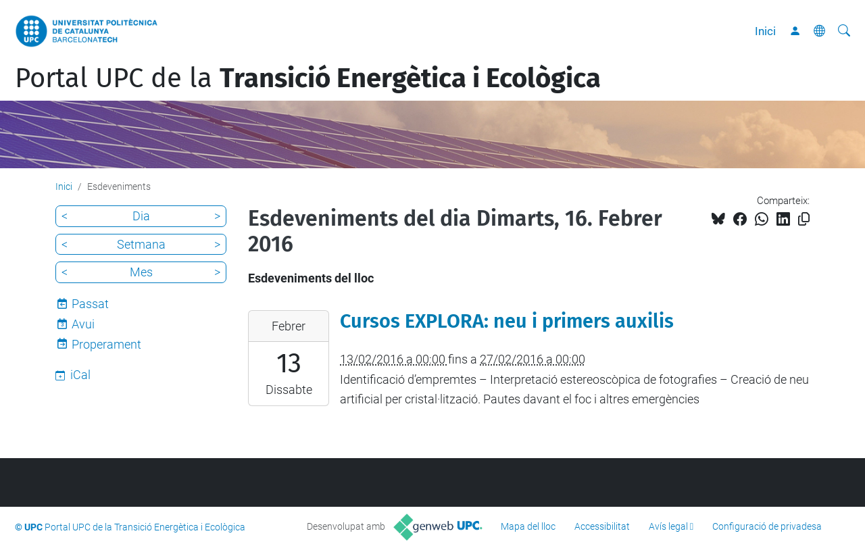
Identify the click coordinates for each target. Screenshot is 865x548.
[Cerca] (844, 31)
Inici (765, 31)
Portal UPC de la (308, 78)
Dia (141, 216)
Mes (141, 272)
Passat (90, 304)
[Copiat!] (804, 219)
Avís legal (668, 526)
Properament (106, 344)
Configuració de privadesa (767, 526)
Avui (83, 324)
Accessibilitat (602, 526)
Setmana (141, 244)
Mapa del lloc (528, 526)
